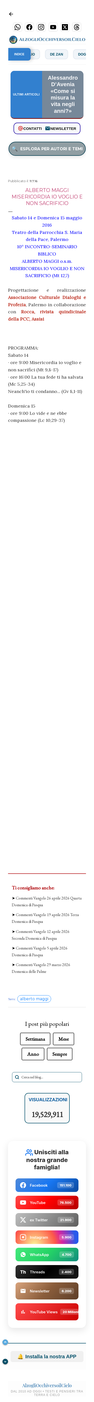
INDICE (19, 54)
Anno (33, 1054)
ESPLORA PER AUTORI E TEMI (47, 149)
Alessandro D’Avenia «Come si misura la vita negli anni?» (63, 94)
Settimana (35, 1039)
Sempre (59, 1054)
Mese (63, 1039)
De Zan (60, 54)
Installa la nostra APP (47, 1357)
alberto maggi (34, 998)
